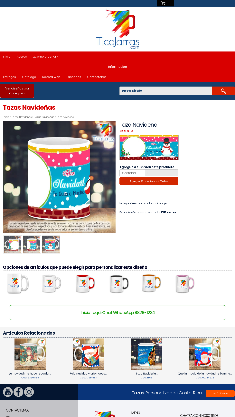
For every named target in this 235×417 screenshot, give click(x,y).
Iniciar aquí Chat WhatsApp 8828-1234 (117, 311)
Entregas (9, 77)
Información (117, 66)
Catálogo (29, 77)
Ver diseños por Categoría (17, 91)
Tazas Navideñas (22, 117)
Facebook (74, 77)
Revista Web (51, 77)
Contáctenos (97, 77)
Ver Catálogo (220, 392)
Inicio (6, 56)
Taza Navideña (65, 117)
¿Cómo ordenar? (45, 56)
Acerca (22, 56)
